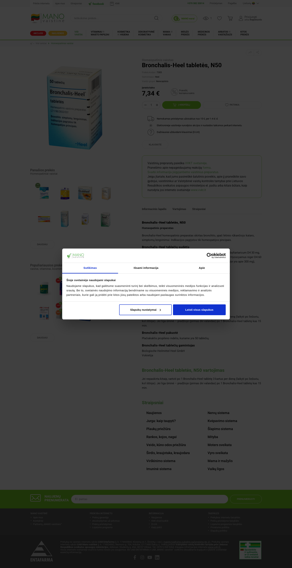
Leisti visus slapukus (199, 309)
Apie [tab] (202, 267)
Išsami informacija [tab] (146, 267)
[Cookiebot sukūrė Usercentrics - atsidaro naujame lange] (209, 255)
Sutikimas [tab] (90, 267)
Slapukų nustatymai (145, 309)
